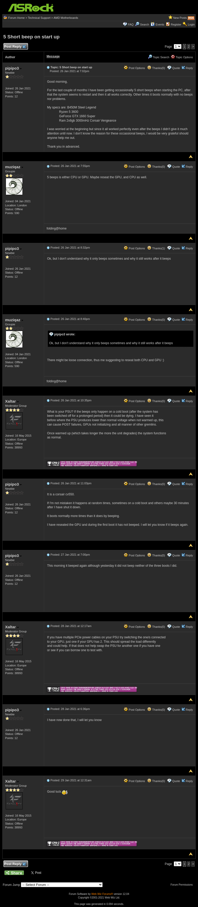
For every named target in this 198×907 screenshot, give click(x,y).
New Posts (180, 17)
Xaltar (12, 401)
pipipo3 (13, 68)
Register (176, 24)
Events (157, 24)
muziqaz (14, 167)
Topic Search (158, 57)
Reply (189, 68)
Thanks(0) (156, 68)
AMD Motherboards (66, 17)
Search (144, 24)
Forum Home (16, 17)
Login (191, 24)
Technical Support (39, 17)
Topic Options (182, 57)
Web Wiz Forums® (102, 894)
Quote (176, 68)
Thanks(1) (156, 248)
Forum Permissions (182, 884)
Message (53, 56)
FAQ (131, 24)
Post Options (134, 68)
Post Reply (15, 47)
